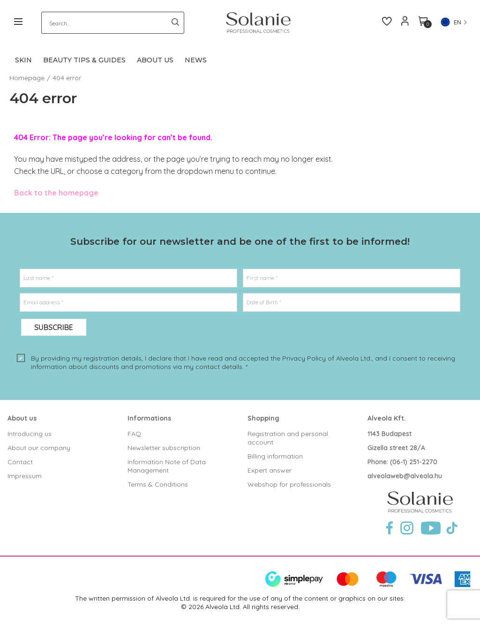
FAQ (134, 433)
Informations (149, 418)
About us (22, 418)
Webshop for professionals (289, 484)
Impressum (25, 476)
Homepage (27, 78)
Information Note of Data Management (167, 466)
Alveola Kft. (387, 418)
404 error (66, 78)
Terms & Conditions (158, 484)
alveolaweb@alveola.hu (405, 476)
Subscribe (53, 327)
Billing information (275, 456)
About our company (39, 448)
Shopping (263, 418)
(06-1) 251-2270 (413, 462)
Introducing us (30, 433)
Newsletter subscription (164, 448)
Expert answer (270, 470)
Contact (20, 462)
